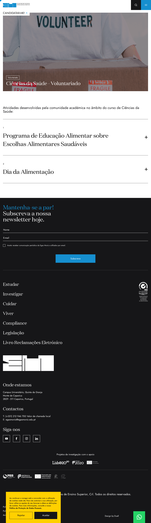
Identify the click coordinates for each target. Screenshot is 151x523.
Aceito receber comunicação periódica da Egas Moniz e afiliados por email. (34, 245)
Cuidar (10, 303)
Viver (8, 313)
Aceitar (45, 515)
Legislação (13, 332)
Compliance (15, 323)
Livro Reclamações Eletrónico (32, 342)
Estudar (11, 284)
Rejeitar (21, 515)
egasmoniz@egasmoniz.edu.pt (21, 419)
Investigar (13, 293)
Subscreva (75, 258)
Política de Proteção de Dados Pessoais (25, 508)
